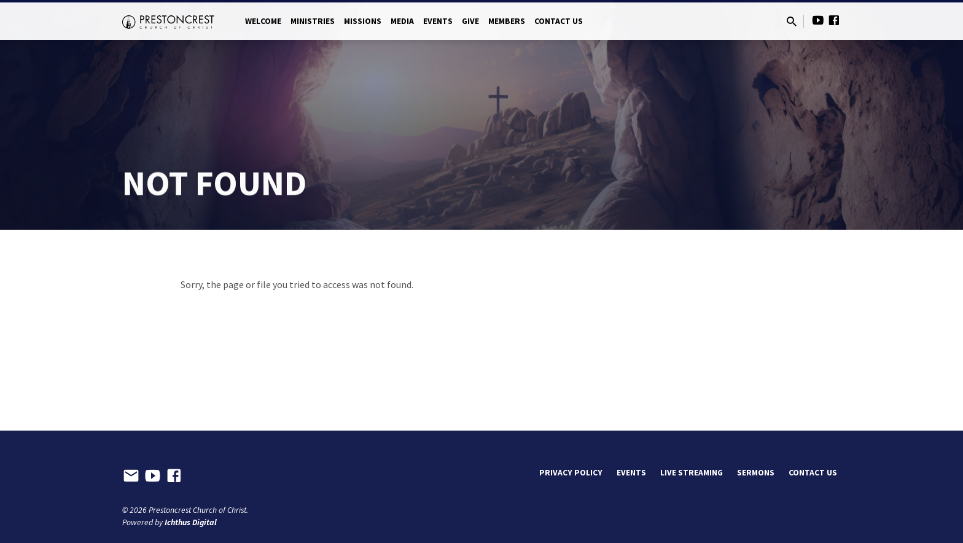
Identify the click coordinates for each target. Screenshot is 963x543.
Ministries (312, 21)
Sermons (755, 472)
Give (470, 21)
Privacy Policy (570, 472)
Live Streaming (691, 472)
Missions (362, 21)
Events (438, 21)
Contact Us (558, 21)
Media (402, 21)
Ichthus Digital (191, 522)
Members (506, 21)
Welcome (263, 21)
